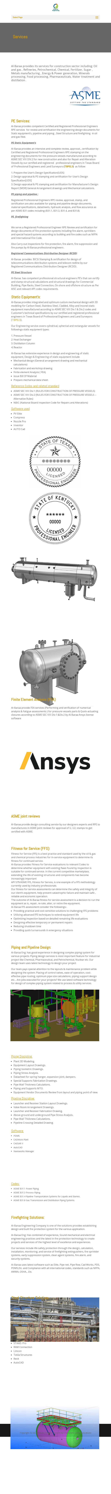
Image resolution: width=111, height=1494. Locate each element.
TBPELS (16, 320)
